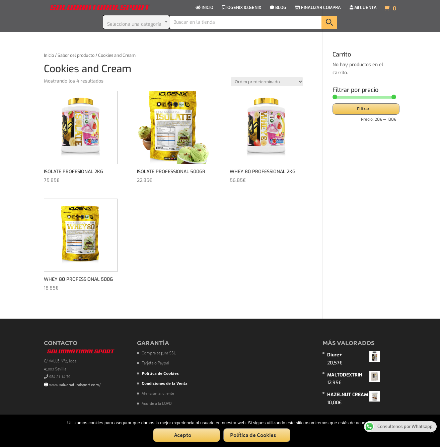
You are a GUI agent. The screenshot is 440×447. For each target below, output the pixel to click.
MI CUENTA (363, 7)
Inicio (49, 55)
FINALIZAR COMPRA (318, 7)
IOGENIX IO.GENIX (241, 7)
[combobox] (136, 22)
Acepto (182, 435)
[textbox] (136, 22)
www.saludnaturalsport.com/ (72, 384)
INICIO (204, 7)
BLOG (278, 7)
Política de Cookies (253, 435)
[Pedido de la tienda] (267, 81)
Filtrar (363, 109)
